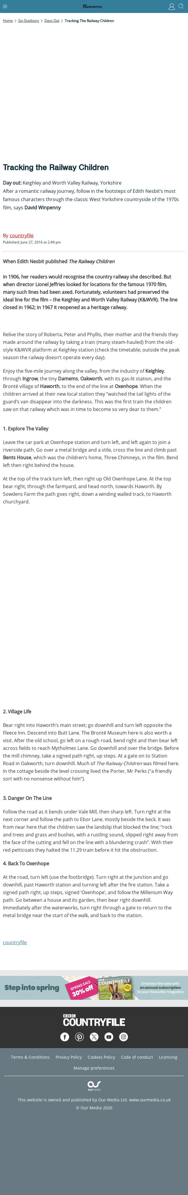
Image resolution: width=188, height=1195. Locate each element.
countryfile (15, 942)
